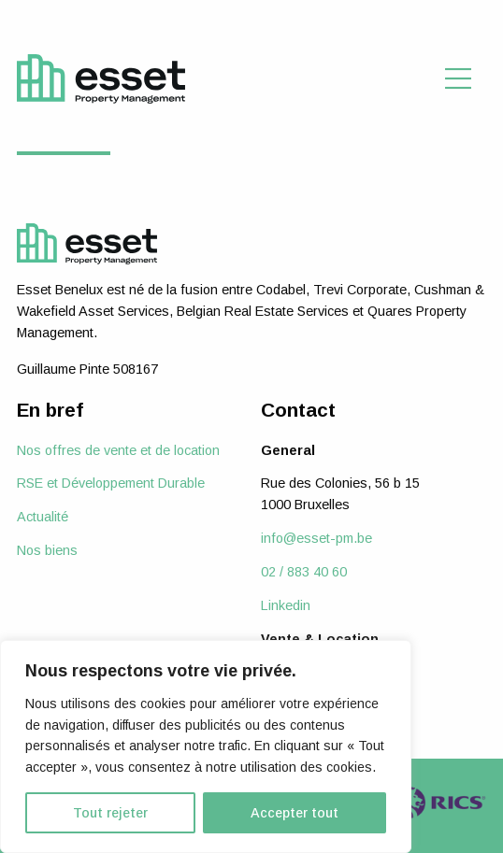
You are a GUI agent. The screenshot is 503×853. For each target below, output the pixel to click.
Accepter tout (294, 812)
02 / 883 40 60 (304, 571)
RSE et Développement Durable (111, 483)
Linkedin (285, 605)
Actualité (42, 516)
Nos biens (47, 550)
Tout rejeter (110, 812)
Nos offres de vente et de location (118, 450)
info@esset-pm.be (316, 538)
